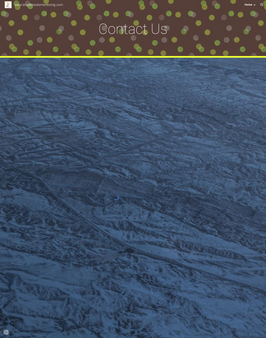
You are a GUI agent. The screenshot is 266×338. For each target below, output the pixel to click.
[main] (133, 29)
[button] (262, 5)
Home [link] (248, 4)
